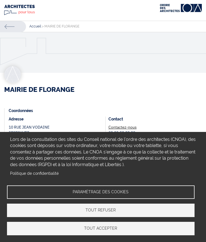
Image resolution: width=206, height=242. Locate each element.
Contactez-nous (122, 127)
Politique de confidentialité (34, 173)
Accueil (35, 26)
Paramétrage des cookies (101, 192)
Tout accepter (100, 228)
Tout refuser (101, 210)
